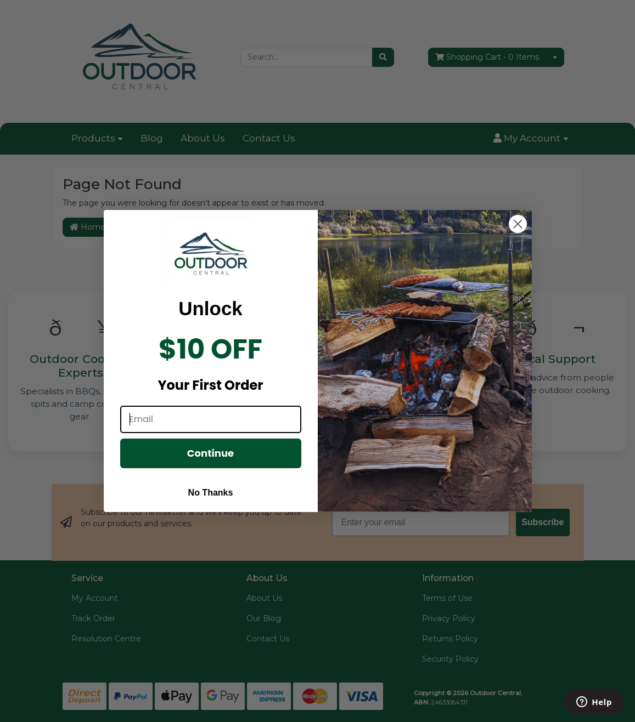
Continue (210, 460)
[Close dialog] (517, 231)
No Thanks (210, 499)
